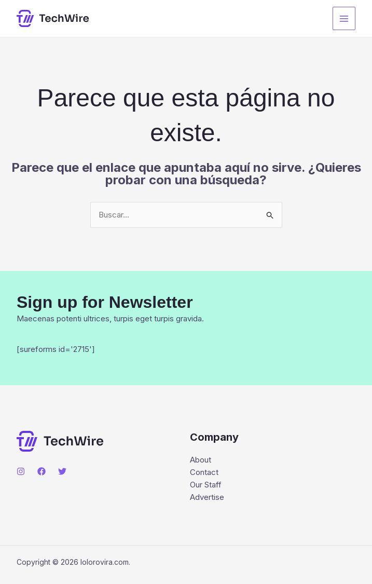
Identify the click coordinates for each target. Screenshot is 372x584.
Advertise (207, 497)
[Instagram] (21, 471)
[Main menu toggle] (344, 18)
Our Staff (206, 485)
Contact (204, 472)
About (200, 460)
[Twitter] (62, 471)
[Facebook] (41, 471)
